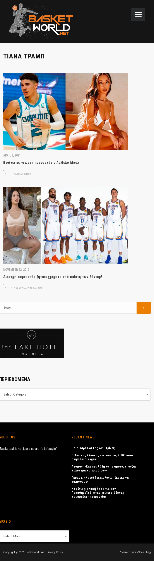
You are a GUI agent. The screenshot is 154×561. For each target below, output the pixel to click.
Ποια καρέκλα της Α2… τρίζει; (93, 448)
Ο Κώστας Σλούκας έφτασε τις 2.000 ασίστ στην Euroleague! (103, 457)
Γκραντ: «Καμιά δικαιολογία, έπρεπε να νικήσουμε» (100, 479)
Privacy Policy (55, 552)
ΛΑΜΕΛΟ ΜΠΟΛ (21, 174)
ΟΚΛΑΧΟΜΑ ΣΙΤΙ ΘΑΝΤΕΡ (26, 288)
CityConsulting (142, 552)
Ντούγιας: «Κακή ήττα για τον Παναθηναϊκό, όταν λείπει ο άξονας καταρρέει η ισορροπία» (98, 492)
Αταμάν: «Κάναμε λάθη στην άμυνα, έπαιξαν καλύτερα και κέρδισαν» (104, 468)
